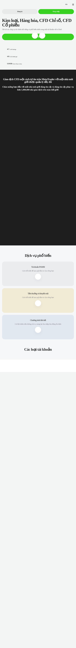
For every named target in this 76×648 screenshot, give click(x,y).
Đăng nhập (56, 12)
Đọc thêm (38, 37)
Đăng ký (20, 12)
